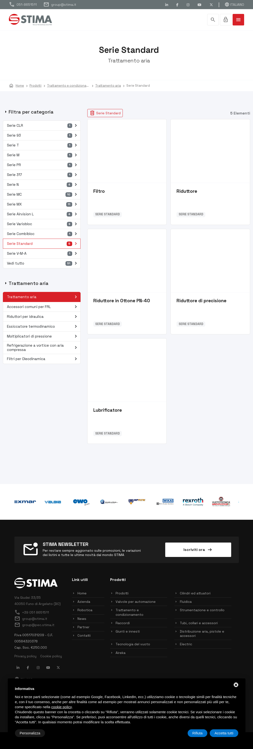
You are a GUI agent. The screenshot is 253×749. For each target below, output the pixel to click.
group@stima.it (59, 4)
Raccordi (123, 623)
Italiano (234, 4)
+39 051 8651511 (31, 612)
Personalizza (30, 733)
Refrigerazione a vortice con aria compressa (43, 347)
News (81, 618)
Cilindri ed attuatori (195, 593)
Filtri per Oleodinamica (43, 359)
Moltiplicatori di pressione (43, 336)
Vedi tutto (43, 263)
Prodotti (122, 593)
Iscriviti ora (198, 549)
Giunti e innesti (128, 631)
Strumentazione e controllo (202, 610)
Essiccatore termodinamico (43, 326)
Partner (83, 627)
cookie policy (61, 707)
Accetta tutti (224, 733)
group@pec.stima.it (34, 625)
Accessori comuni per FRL (43, 306)
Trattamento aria (43, 297)
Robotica (84, 610)
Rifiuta (197, 733)
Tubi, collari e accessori (199, 623)
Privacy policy (25, 656)
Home (82, 593)
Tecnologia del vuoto (133, 644)
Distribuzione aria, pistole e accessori (202, 633)
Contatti (84, 635)
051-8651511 (23, 4)
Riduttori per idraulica (43, 316)
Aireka (120, 653)
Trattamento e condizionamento (129, 612)
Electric (186, 644)
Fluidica (186, 601)
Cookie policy (51, 656)
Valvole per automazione (136, 601)
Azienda (83, 601)
